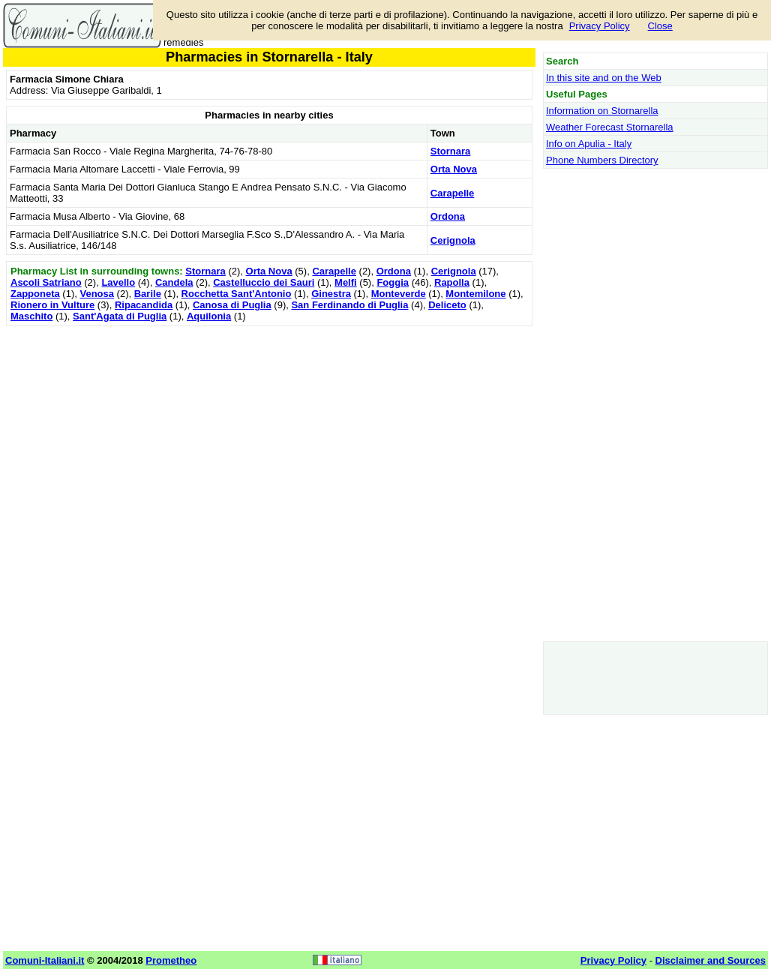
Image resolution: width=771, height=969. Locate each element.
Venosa (97, 293)
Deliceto (447, 304)
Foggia (392, 282)
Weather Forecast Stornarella (610, 127)
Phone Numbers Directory (602, 160)
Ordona (447, 216)
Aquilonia (209, 316)
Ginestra (331, 293)
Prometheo (171, 960)
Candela (174, 282)
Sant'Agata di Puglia (119, 316)
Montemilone (476, 293)
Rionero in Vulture (52, 304)
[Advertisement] (269, 435)
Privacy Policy (599, 26)
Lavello (118, 282)
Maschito (31, 316)
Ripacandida (143, 304)
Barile (147, 293)
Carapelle (452, 193)
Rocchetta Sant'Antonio (237, 293)
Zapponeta (35, 293)
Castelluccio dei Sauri (263, 282)
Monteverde (398, 293)
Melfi (345, 282)
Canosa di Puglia (232, 304)
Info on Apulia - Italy (589, 143)
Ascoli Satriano (46, 282)
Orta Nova (453, 169)
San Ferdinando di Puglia (349, 304)
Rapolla (452, 282)
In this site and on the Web (604, 77)
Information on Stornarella (602, 110)
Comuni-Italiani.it (44, 960)
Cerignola (453, 240)
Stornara (450, 151)
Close (660, 26)
